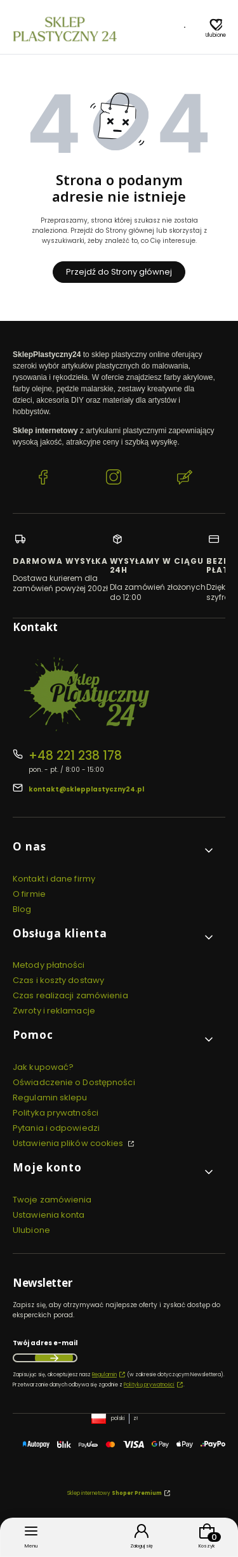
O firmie (29, 894)
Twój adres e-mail (45, 1343)
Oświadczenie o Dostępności (74, 1082)
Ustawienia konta (49, 1215)
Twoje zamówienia (52, 1200)
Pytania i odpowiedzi (56, 1128)
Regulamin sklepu (50, 1097)
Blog (22, 909)
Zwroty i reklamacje (54, 1011)
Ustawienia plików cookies (69, 1143)
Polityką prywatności (149, 1384)
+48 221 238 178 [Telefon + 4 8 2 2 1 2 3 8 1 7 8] (75, 755)
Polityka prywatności (55, 1113)
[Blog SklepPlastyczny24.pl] (184, 478)
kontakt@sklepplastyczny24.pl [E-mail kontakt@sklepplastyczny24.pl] (86, 789)
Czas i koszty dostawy (58, 980)
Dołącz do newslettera (54, 1357)
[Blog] (184, 29)
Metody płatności (49, 965)
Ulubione (31, 1230)
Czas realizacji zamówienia (70, 995)
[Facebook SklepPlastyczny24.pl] (43, 478)
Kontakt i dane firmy (54, 879)
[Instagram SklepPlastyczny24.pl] (113, 478)
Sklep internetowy (114, 1493)
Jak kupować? (43, 1067)
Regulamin (104, 1374)
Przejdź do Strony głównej (119, 272)
